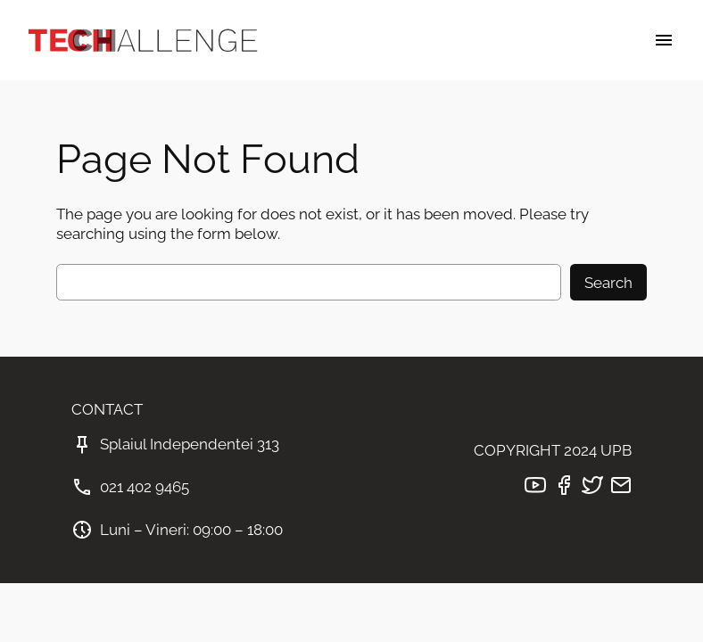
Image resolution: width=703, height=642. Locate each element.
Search (608, 283)
